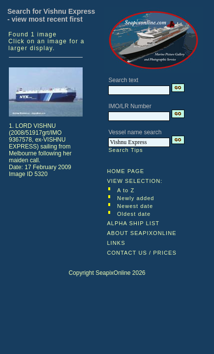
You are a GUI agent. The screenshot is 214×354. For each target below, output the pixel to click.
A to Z (125, 190)
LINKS (116, 243)
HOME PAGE (125, 171)
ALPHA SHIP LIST (133, 223)
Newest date (135, 206)
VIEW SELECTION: (134, 181)
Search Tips (125, 150)
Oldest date (134, 214)
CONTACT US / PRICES (142, 253)
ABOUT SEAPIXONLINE (141, 233)
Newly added (135, 198)
